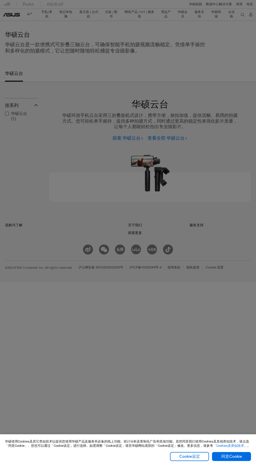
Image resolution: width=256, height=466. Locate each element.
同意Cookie (231, 456)
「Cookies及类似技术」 (230, 446)
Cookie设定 (189, 456)
